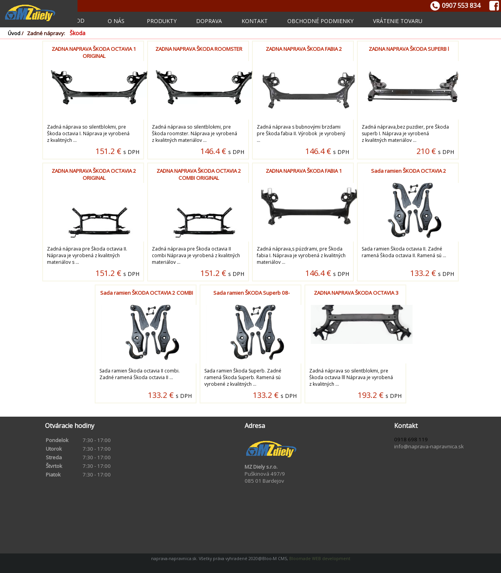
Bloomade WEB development (319, 558)
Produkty (162, 21)
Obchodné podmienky (320, 21)
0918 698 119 (411, 439)
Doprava (209, 21)
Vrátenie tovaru (397, 21)
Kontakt (254, 21)
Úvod (14, 33)
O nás (116, 21)
